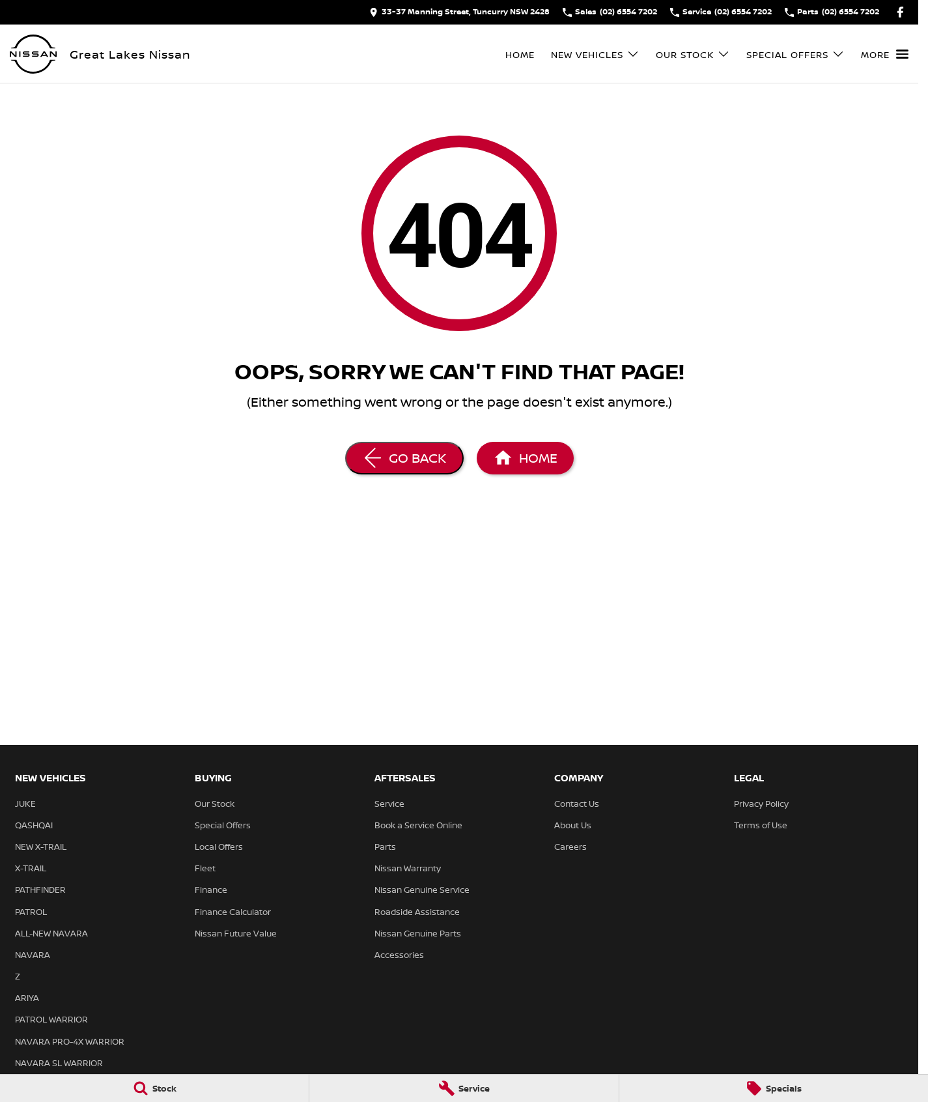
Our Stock (214, 803)
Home (520, 54)
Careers (570, 846)
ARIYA (27, 998)
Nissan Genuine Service (422, 889)
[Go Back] (404, 458)
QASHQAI (34, 825)
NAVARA (32, 955)
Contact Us (576, 803)
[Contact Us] (459, 12)
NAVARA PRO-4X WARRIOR (69, 1041)
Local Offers (219, 846)
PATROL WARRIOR (51, 1019)
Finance (211, 889)
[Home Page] (33, 54)
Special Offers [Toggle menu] (795, 54)
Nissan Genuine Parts (417, 933)
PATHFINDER (40, 889)
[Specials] (773, 1088)
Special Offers (223, 825)
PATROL (31, 912)
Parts (385, 846)
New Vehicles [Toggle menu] (595, 54)
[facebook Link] (900, 12)
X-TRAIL (30, 868)
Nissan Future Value (236, 933)
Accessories (399, 955)
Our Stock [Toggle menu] (693, 54)
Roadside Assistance (417, 912)
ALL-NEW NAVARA (51, 933)
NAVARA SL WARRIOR (59, 1063)
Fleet (205, 868)
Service (389, 803)
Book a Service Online (418, 825)
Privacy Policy (761, 803)
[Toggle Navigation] (884, 54)
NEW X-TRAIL (40, 846)
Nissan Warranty (407, 868)
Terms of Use (760, 825)
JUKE (25, 803)
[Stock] (154, 1088)
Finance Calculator (233, 912)
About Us (572, 825)
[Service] (463, 1088)
